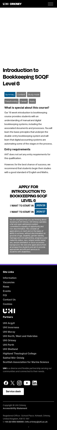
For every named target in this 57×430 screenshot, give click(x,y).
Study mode (33, 94)
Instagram (19, 383)
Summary (10, 94)
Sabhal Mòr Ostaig (13, 358)
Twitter (12, 383)
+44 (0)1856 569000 (14, 422)
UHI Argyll (9, 323)
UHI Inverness (11, 327)
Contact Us (9, 299)
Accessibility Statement (15, 408)
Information (9, 278)
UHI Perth (8, 345)
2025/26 (40, 205)
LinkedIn (35, 383)
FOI (5, 295)
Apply (32, 101)
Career (23, 101)
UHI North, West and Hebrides (20, 336)
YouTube (27, 383)
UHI (5, 368)
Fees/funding (11, 101)
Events (7, 291)
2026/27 (40, 211)
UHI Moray (9, 332)
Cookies (7, 304)
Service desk (13, 391)
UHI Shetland (10, 349)
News (6, 286)
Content (21, 94)
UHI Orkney (9, 340)
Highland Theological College (19, 353)
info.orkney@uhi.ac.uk (36, 422)
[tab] (10, 94)
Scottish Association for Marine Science (26, 362)
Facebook (6, 383)
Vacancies (9, 282)
